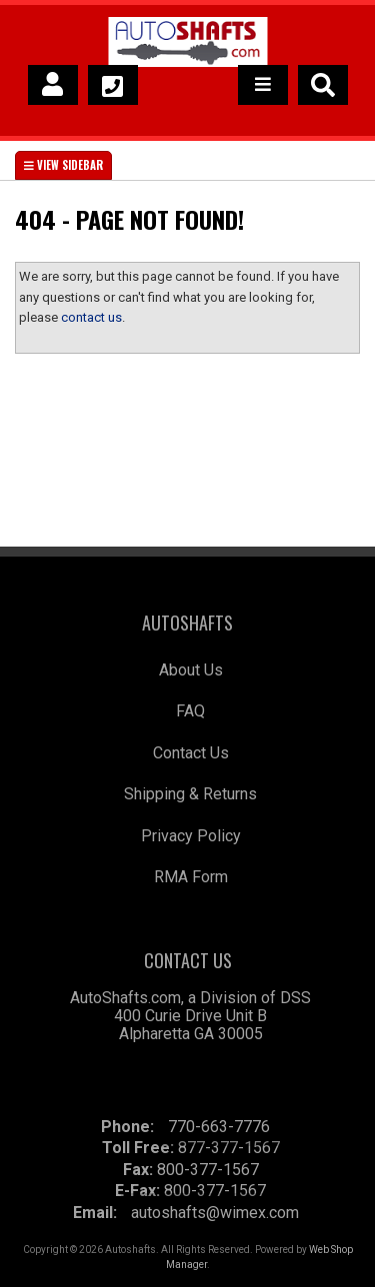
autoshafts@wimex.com (215, 1212)
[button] (323, 85)
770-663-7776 (219, 1126)
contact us (91, 317)
